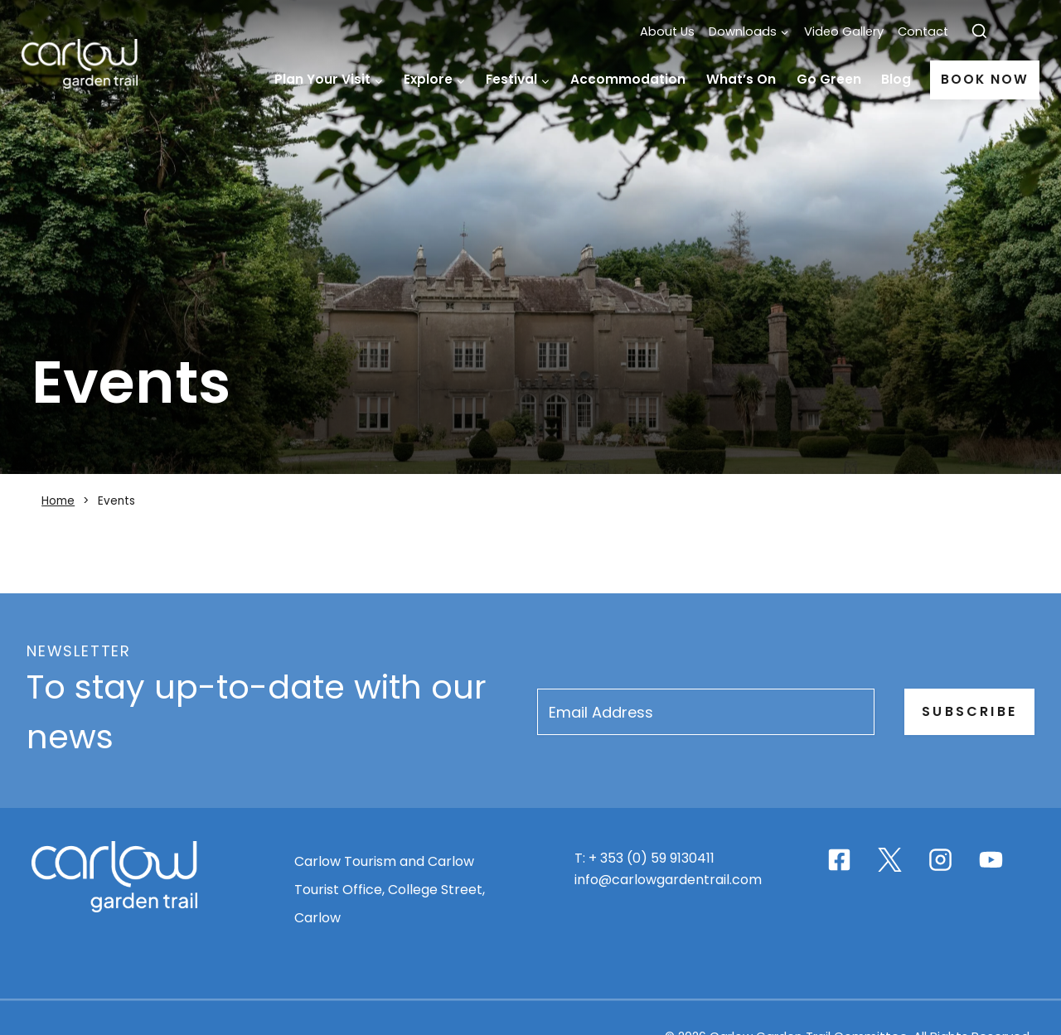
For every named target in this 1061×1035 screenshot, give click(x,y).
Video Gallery (844, 31)
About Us (667, 31)
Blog (896, 79)
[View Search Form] (979, 32)
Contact (923, 31)
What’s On (741, 79)
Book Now (984, 79)
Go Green (829, 79)
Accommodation (628, 79)
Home (249, 80)
